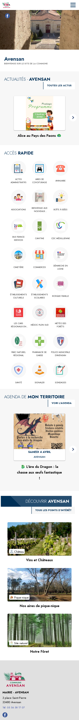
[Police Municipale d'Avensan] (60, 354)
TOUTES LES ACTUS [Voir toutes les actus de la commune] (59, 85)
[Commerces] (39, 267)
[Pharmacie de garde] (39, 354)
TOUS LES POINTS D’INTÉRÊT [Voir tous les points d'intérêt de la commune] (53, 510)
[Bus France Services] (18, 238)
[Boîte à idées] (60, 209)
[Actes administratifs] (18, 181)
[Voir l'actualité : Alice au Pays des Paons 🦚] (39, 113)
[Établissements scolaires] (39, 296)
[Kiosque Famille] (60, 296)
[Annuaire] (60, 180)
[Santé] (18, 382)
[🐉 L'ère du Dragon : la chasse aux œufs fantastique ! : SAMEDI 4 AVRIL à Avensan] (39, 457)
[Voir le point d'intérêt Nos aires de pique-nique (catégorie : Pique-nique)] (39, 584)
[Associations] (18, 209)
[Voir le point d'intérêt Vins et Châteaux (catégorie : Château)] (39, 539)
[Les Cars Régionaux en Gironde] (18, 325)
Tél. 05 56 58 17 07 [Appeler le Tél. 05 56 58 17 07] (13, 707)
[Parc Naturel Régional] (18, 354)
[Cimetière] (18, 267)
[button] (73, 117)
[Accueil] (6, 5)
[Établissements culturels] (18, 296)
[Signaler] (39, 382)
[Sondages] (60, 382)
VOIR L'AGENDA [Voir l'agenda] (62, 403)
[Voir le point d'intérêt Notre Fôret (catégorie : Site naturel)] (39, 630)
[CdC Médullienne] (60, 238)
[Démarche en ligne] (60, 267)
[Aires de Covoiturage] (39, 181)
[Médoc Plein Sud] (39, 324)
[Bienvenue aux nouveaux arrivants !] (39, 210)
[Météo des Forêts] (60, 325)
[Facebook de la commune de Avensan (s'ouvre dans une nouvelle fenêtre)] (6, 16)
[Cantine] (39, 238)
